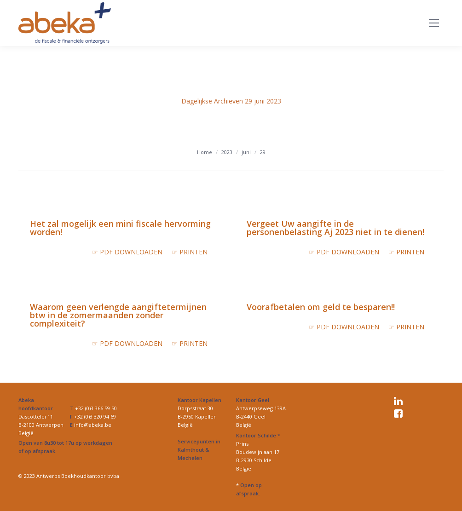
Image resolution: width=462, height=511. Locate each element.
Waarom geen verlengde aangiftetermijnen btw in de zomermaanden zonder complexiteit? (118, 315)
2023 (226, 152)
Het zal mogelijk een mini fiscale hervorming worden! (120, 227)
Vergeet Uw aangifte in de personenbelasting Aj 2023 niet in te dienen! (335, 227)
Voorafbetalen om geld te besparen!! (321, 307)
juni (246, 152)
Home (204, 152)
